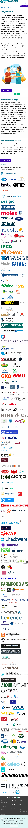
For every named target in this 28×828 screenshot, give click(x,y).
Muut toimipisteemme (23, 810)
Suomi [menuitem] (24, 3)
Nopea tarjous (24, 5)
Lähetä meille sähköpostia (4, 814)
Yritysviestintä (10, 7)
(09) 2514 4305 (14, 808)
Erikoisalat (3, 7)
